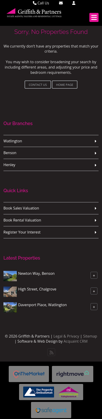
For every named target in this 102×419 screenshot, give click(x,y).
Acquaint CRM (76, 341)
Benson (9, 152)
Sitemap (90, 336)
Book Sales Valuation (21, 208)
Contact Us (38, 85)
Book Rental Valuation (22, 220)
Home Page (64, 85)
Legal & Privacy (66, 336)
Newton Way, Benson (36, 273)
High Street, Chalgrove (37, 288)
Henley (9, 164)
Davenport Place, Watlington (42, 304)
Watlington (12, 141)
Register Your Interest (22, 232)
